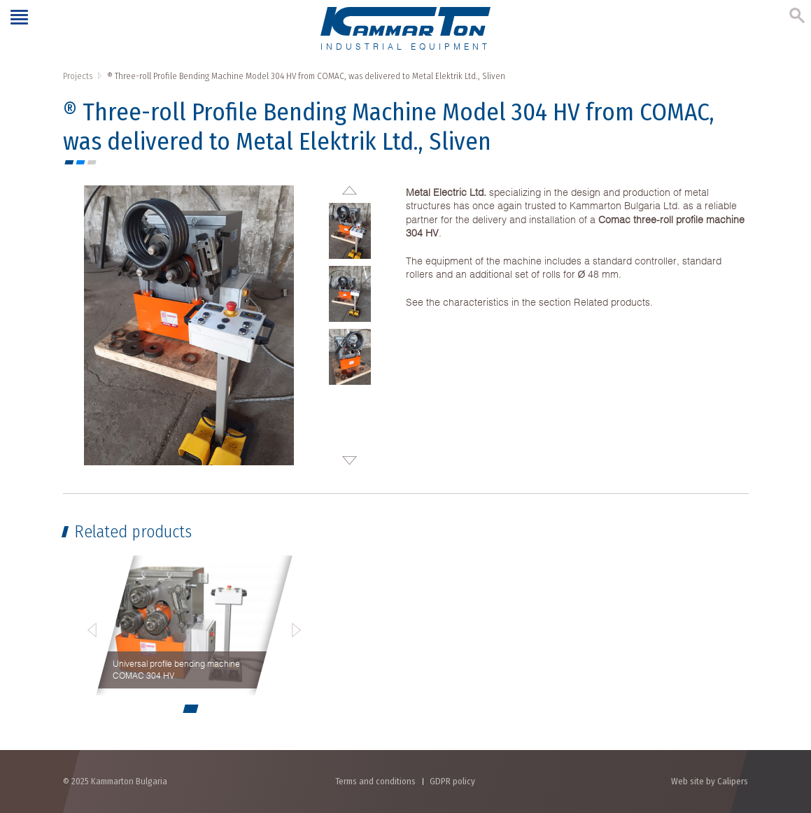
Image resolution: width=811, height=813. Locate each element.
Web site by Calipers (709, 781)
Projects (77, 76)
